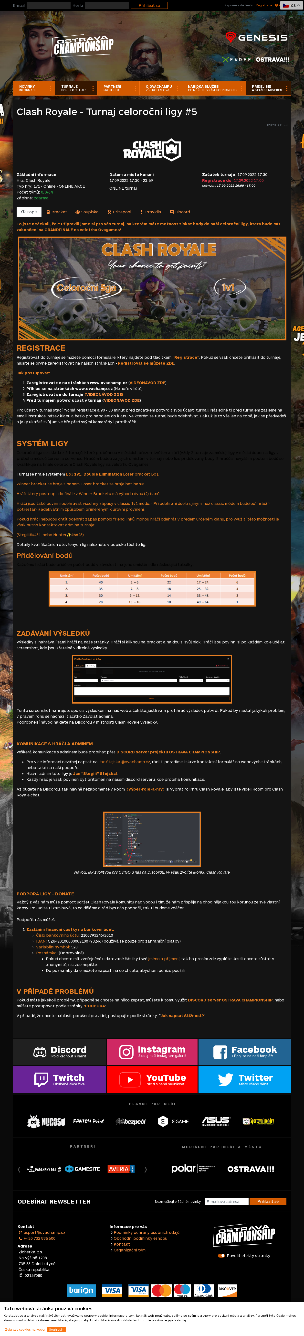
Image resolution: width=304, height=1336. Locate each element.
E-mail (19, 5)
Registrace (264, 5)
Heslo (78, 5)
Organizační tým (130, 1250)
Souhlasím (56, 1329)
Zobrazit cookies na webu (25, 1329)
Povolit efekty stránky (248, 1255)
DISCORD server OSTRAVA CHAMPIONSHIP (230, 1000)
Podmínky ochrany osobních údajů (146, 1232)
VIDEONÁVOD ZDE (104, 394)
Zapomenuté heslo (238, 5)
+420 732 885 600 (37, 1238)
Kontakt (122, 1244)
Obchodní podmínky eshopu (140, 1238)
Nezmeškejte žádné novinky (178, 1201)
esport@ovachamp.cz (42, 1232)
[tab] (29, 212)
